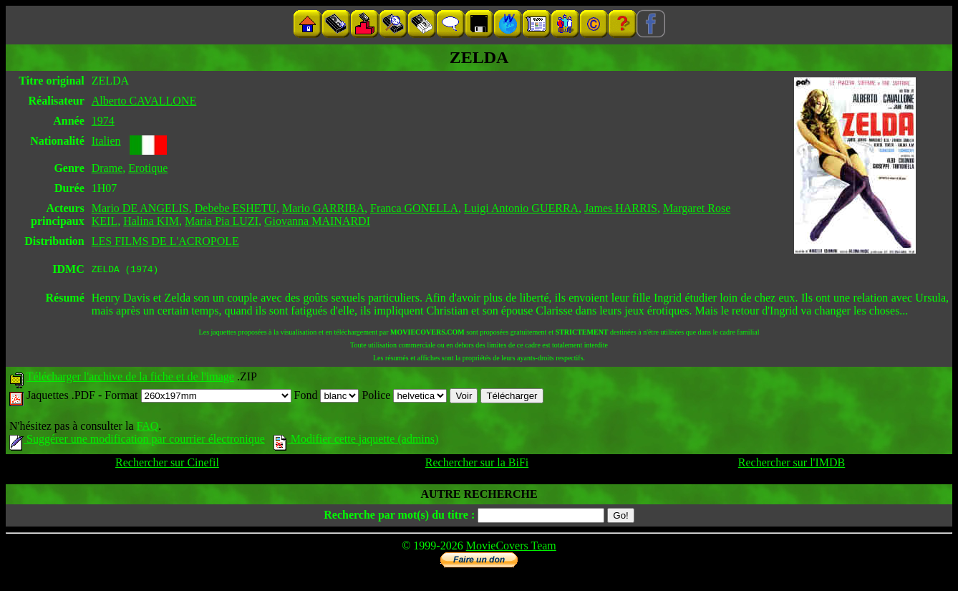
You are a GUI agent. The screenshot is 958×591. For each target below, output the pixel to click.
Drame (107, 168)
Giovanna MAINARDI (317, 221)
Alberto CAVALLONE (144, 101)
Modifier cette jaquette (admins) (356, 441)
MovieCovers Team (511, 548)
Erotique (148, 168)
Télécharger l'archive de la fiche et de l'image (130, 379)
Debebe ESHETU (235, 208)
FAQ (147, 428)
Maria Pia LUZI (221, 221)
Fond (326, 397)
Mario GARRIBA (323, 208)
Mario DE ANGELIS (140, 208)
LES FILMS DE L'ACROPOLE (165, 241)
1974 (103, 121)
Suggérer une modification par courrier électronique (137, 441)
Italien (106, 141)
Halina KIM (151, 221)
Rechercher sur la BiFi (476, 464)
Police (404, 397)
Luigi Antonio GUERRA (521, 208)
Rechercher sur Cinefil (167, 464)
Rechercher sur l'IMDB (792, 464)
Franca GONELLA (414, 208)
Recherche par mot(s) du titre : (399, 517)
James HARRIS (620, 208)
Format (198, 397)
